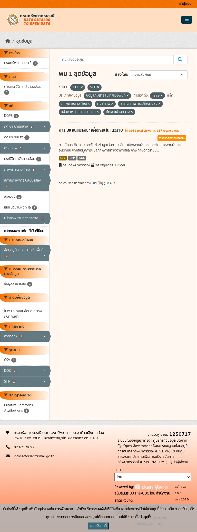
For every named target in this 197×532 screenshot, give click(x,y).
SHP (72, 158)
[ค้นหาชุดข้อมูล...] (116, 59)
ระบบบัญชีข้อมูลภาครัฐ (133, 440)
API (94, 183)
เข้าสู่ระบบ (185, 4)
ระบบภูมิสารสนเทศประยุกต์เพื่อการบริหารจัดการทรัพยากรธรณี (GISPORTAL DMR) (150, 457)
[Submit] (180, 59)
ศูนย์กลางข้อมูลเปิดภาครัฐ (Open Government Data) (152, 443)
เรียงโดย (121, 74)
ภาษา (118, 470)
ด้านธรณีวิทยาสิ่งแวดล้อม (172, 138)
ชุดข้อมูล (24, 41)
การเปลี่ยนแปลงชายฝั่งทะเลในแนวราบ (91, 130)
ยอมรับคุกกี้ (98, 525)
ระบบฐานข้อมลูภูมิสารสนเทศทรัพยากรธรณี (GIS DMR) (152, 448)
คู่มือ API (109, 183)
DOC (82, 158)
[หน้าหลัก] (7, 41)
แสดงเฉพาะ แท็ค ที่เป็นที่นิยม (24, 231)
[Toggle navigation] (186, 20)
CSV (62, 158)
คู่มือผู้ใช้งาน (179, 462)
